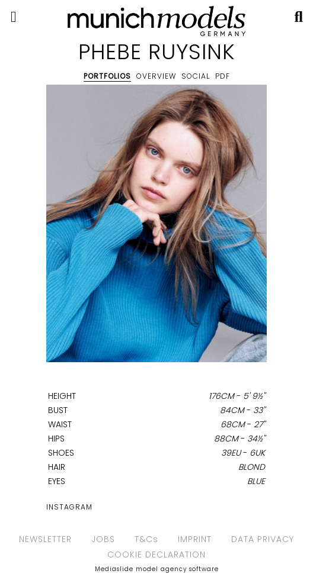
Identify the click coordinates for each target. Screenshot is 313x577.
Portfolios (107, 76)
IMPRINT (195, 539)
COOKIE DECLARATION (156, 554)
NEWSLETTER (45, 539)
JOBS (103, 539)
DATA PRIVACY (262, 539)
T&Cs (146, 539)
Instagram (69, 507)
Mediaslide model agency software (157, 569)
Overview (156, 76)
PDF (222, 76)
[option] (156, 225)
